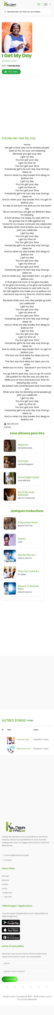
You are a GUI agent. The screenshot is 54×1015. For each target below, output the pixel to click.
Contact (7, 860)
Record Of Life (23, 748)
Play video (11, 71)
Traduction (7, 892)
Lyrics (4, 888)
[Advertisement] (27, 105)
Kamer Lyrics (45, 996)
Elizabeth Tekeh (9, 60)
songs (30, 720)
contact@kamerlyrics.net (15, 855)
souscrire (9, 979)
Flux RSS (7, 896)
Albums (5, 880)
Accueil (5, 876)
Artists (5, 884)
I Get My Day (23, 739)
